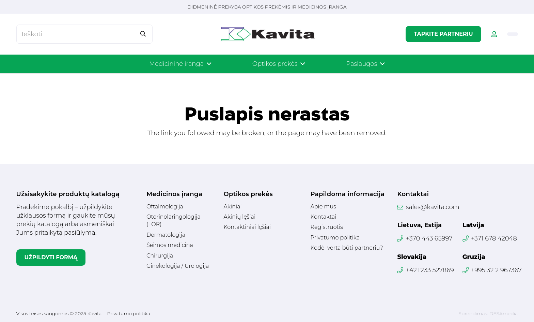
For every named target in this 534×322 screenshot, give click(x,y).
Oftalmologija (164, 206)
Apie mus (323, 206)
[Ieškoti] (84, 34)
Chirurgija (159, 255)
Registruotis (326, 227)
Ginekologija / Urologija (177, 266)
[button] (207, 64)
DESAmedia (503, 313)
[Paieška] (143, 34)
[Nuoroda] (494, 34)
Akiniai (232, 206)
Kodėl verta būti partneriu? (346, 248)
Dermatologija (165, 235)
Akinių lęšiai (239, 217)
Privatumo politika (335, 237)
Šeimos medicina (169, 245)
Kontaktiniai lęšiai (246, 227)
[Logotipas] (267, 34)
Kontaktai (323, 217)
